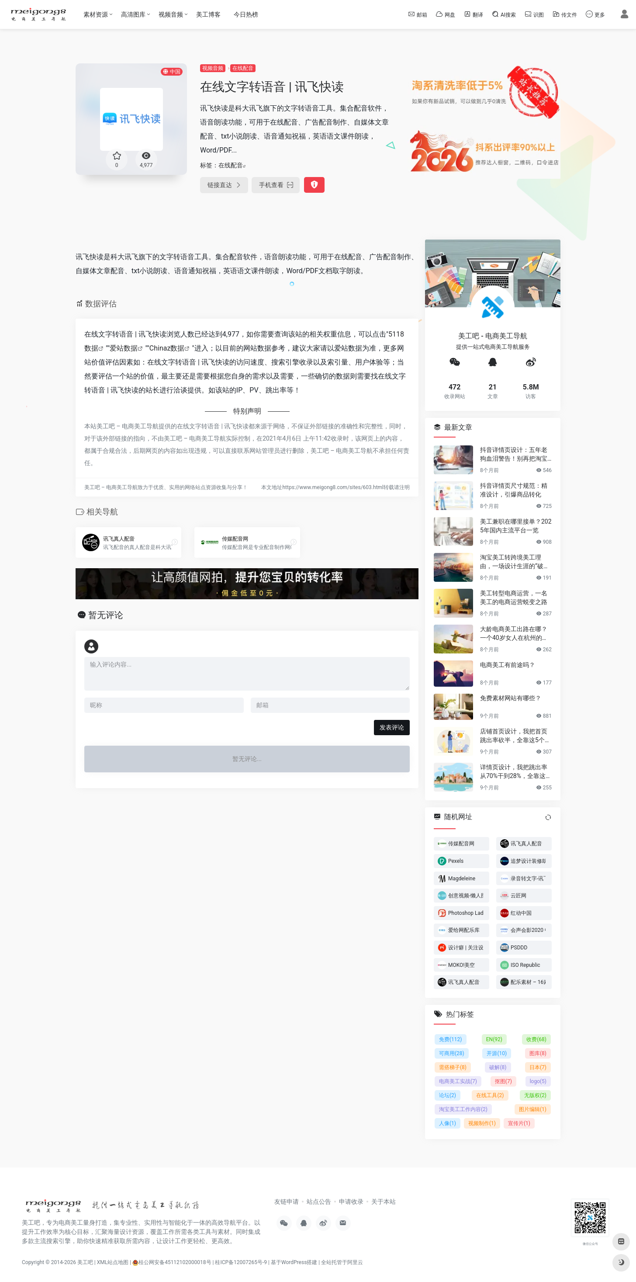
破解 (497, 1067)
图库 (537, 1053)
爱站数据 (124, 348)
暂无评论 (105, 615)
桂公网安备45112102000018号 (171, 1262)
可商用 (451, 1053)
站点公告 (319, 1201)
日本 (537, 1067)
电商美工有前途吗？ (507, 664)
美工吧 (85, 1262)
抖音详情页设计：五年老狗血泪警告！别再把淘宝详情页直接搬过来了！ (513, 454)
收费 (536, 1039)
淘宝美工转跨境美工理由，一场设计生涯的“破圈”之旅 (516, 561)
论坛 (447, 1095)
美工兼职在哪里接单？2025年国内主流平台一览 (516, 525)
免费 (450, 1039)
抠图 (503, 1081)
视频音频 (171, 14)
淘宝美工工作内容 (463, 1109)
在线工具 (490, 1095)
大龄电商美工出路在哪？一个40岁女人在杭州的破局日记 (514, 633)
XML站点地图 (112, 1262)
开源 (497, 1053)
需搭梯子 (453, 1067)
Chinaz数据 (167, 348)
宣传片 (519, 1123)
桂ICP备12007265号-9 (241, 1262)
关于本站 (383, 1201)
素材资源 (95, 14)
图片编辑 (532, 1109)
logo (538, 1081)
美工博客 (208, 14)
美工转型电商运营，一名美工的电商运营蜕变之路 (513, 597)
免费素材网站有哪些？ (510, 697)
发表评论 (392, 727)
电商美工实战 (458, 1081)
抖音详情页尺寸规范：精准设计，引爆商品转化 (513, 489)
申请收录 (351, 1201)
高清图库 (133, 14)
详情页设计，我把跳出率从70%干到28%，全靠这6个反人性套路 (514, 771)
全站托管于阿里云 (342, 1262)
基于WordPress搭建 (294, 1262)
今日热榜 (246, 14)
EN (494, 1039)
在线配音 (242, 68)
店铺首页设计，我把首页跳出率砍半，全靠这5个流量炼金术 (515, 735)
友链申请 (286, 1201)
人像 (447, 1123)
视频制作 (482, 1123)
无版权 (535, 1095)
